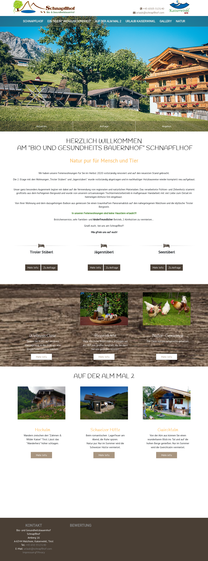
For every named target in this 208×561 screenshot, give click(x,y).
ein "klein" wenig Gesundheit (69, 21)
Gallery (166, 21)
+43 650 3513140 (36, 544)
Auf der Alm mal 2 (108, 21)
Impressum (29, 552)
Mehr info (166, 455)
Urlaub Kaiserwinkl (140, 21)
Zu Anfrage (49, 267)
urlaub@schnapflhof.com (148, 12)
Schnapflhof (33, 21)
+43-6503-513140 (152, 8)
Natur (180, 21)
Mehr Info (32, 267)
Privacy (41, 552)
